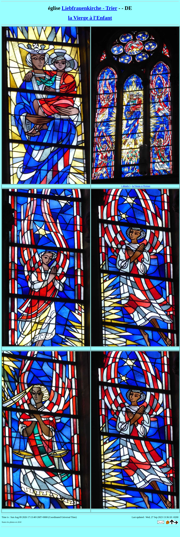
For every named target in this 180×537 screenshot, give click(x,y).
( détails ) (125, 186)
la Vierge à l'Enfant (90, 18)
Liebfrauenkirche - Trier (89, 8)
